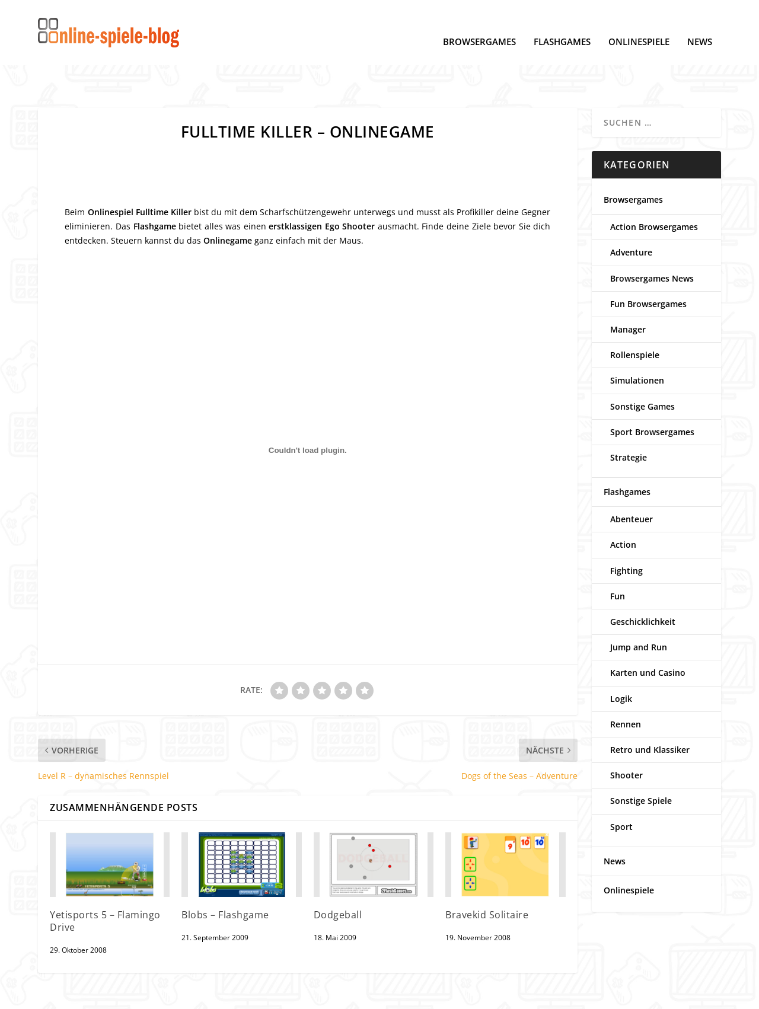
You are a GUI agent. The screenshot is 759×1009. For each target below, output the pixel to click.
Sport (621, 790)
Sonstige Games (642, 369)
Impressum (216, 995)
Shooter (626, 738)
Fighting (626, 533)
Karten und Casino (647, 635)
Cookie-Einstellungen (141, 995)
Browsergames (479, 24)
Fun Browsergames (648, 267)
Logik (621, 662)
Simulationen (637, 343)
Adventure (631, 215)
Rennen (625, 687)
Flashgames (562, 24)
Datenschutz (63, 995)
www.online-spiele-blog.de (550, 995)
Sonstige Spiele (641, 763)
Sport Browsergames (652, 395)
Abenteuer (631, 482)
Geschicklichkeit (642, 584)
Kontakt (264, 995)
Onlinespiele (638, 24)
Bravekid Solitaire (486, 878)
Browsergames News (652, 241)
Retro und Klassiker (650, 713)
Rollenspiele (634, 318)
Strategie (628, 420)
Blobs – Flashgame (225, 878)
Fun (617, 559)
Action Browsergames (654, 190)
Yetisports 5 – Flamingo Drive (105, 884)
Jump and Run (638, 610)
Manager (628, 292)
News (699, 24)
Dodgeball (338, 878)
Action (623, 507)
